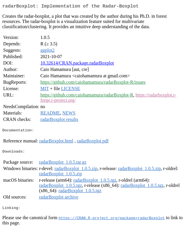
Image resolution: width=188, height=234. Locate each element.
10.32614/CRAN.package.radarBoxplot (77, 64)
